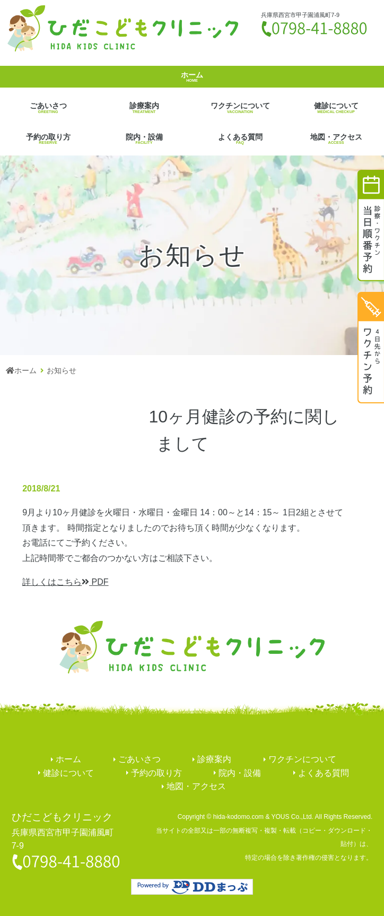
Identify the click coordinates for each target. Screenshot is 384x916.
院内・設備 (144, 139)
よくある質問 (240, 139)
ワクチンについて (240, 107)
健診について (336, 107)
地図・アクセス (336, 139)
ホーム (192, 77)
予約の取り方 (48, 139)
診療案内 (144, 107)
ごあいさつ (48, 107)
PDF (65, 581)
